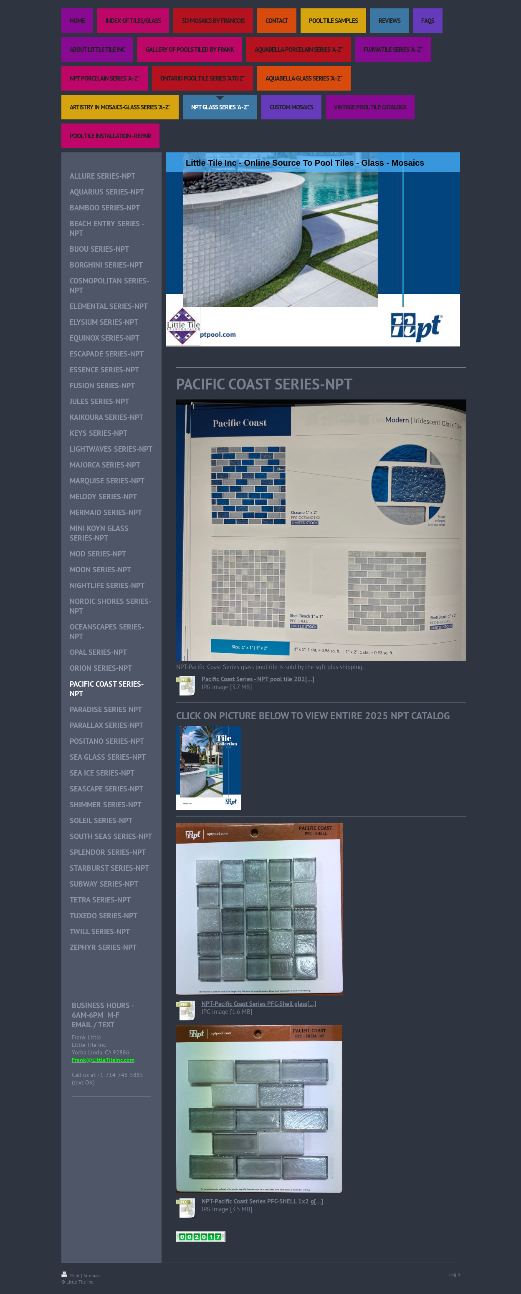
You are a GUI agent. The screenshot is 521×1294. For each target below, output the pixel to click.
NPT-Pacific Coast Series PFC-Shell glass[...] (259, 1004)
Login (454, 1274)
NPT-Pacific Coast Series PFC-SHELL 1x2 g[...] (262, 1201)
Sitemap (91, 1276)
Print (71, 1276)
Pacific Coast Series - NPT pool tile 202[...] (258, 679)
